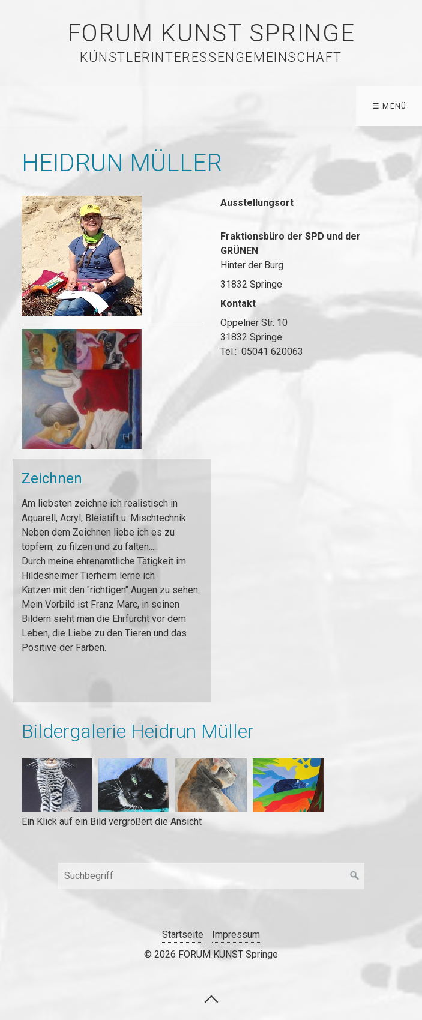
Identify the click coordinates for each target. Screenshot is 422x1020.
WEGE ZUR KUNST (209, 105)
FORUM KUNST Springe (211, 33)
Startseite (41, 105)
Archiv (294, 105)
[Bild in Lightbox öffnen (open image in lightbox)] (82, 256)
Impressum (236, 934)
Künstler (119, 105)
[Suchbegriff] (211, 876)
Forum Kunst (372, 105)
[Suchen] (354, 876)
